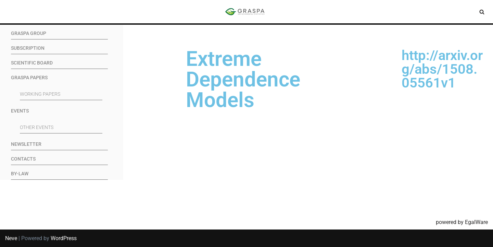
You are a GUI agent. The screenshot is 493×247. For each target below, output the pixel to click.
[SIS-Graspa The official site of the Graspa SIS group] (246, 11)
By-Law (19, 174)
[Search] (481, 11)
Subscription (28, 48)
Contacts (23, 159)
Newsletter (26, 144)
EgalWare (476, 222)
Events (20, 111)
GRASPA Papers (29, 78)
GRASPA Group (28, 33)
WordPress (64, 238)
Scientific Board (32, 63)
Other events (36, 127)
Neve (11, 238)
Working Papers (40, 94)
